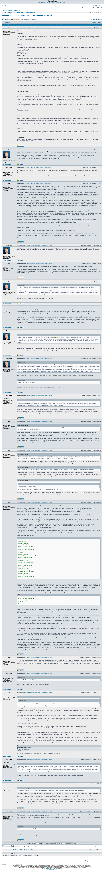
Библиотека (41, 2)
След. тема (99, 22)
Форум (48, 2)
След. (100, 19)
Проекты (64, 2)
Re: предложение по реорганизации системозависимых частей (39, 149)
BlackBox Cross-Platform (29, 12)
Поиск (100, 5)
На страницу (93, 19)
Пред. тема (93, 22)
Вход (4, 5)
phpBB (47, 868)
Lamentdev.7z (22, 749)
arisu (31, 753)
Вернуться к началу (7, 145)
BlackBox (53, 2)
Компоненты (59, 2)
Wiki (45, 2)
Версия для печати (7, 22)
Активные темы (17, 10)
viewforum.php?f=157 (42, 175)
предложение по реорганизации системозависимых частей (27, 15)
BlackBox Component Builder (17, 12)
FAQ (95, 5)
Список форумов (6, 12)
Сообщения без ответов (7, 10)
